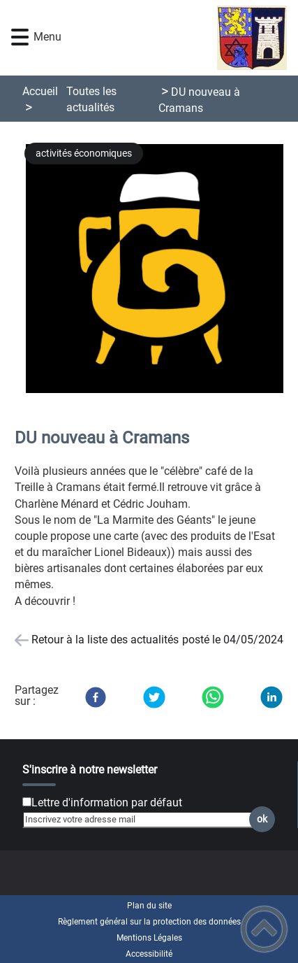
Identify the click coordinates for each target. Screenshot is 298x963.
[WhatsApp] (213, 697)
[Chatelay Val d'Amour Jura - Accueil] (172, 38)
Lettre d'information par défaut (106, 802)
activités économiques (84, 153)
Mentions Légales (149, 938)
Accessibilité (149, 954)
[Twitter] (154, 697)
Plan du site (149, 906)
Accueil (40, 91)
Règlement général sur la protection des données (149, 922)
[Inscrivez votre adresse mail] (142, 819)
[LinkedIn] (271, 697)
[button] (20, 37)
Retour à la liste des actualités (105, 639)
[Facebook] (95, 697)
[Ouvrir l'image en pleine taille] (160, 269)
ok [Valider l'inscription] (262, 819)
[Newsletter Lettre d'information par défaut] (26, 801)
